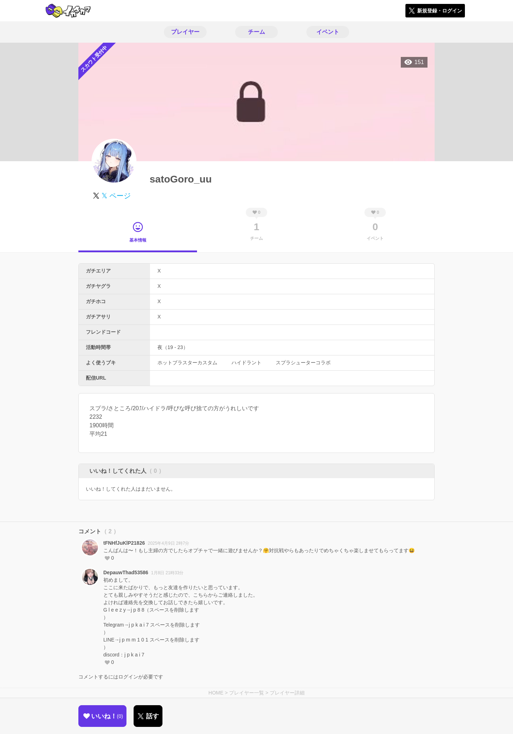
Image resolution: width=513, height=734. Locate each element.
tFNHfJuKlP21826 (124, 543)
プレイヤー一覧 (246, 693)
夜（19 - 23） (172, 347)
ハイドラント (246, 362)
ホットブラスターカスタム (187, 362)
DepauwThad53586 (125, 572)
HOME (215, 693)
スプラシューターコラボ (303, 362)
